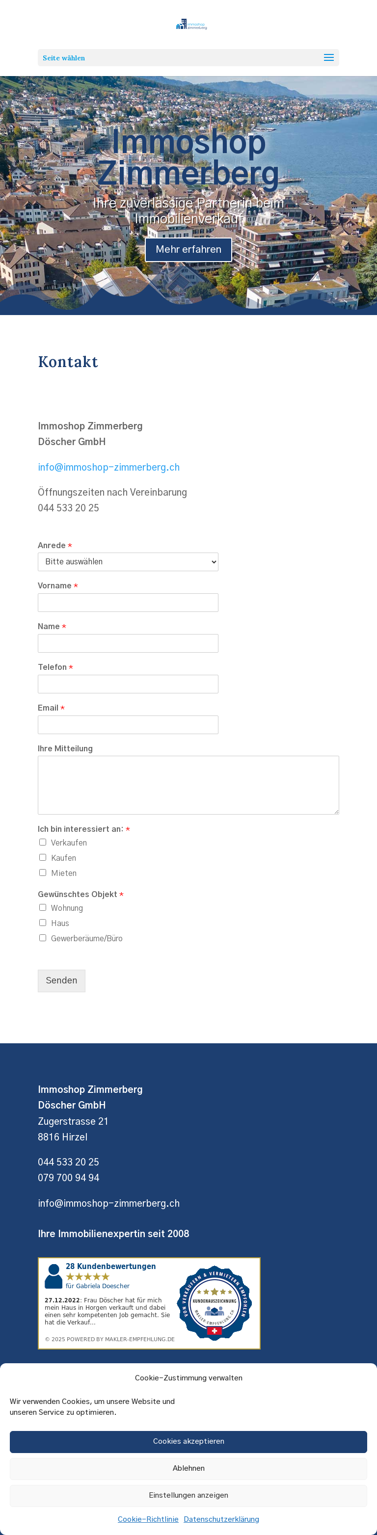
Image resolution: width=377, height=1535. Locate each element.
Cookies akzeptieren (188, 1441)
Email (51, 708)
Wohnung (67, 908)
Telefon (55, 667)
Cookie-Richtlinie (148, 1519)
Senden (62, 980)
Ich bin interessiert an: (84, 829)
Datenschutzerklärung (221, 1519)
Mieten (64, 873)
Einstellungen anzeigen (188, 1495)
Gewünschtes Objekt (81, 895)
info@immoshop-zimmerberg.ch (109, 468)
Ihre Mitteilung (65, 749)
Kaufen (63, 858)
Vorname (58, 586)
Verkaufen (69, 843)
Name (52, 627)
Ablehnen (189, 1468)
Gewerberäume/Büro (87, 939)
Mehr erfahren (188, 259)
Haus (60, 923)
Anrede (55, 546)
